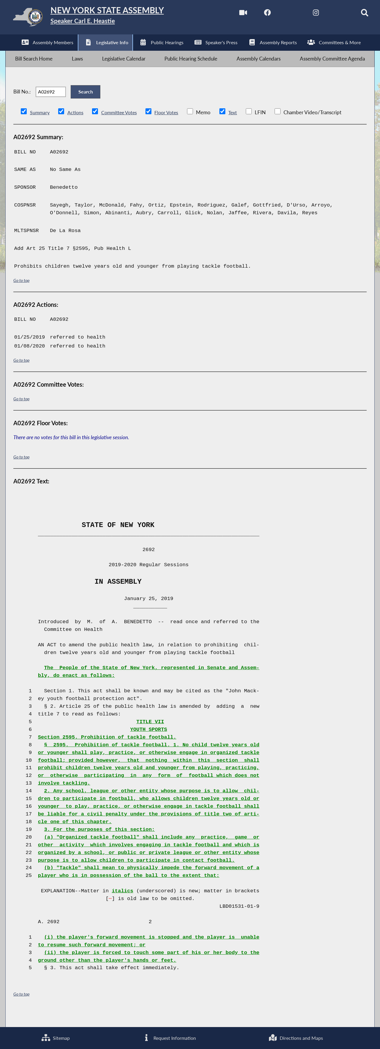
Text (238, 125)
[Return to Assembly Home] (99, 18)
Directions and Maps (295, 1037)
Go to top (21, 293)
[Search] (356, 14)
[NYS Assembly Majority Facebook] (257, 14)
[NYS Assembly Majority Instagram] (306, 14)
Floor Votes (171, 125)
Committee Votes (121, 125)
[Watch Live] (232, 14)
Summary (40, 125)
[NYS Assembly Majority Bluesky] (331, 14)
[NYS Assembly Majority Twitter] (282, 14)
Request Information (169, 1037)
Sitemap (55, 1037)
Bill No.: (22, 101)
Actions (76, 125)
